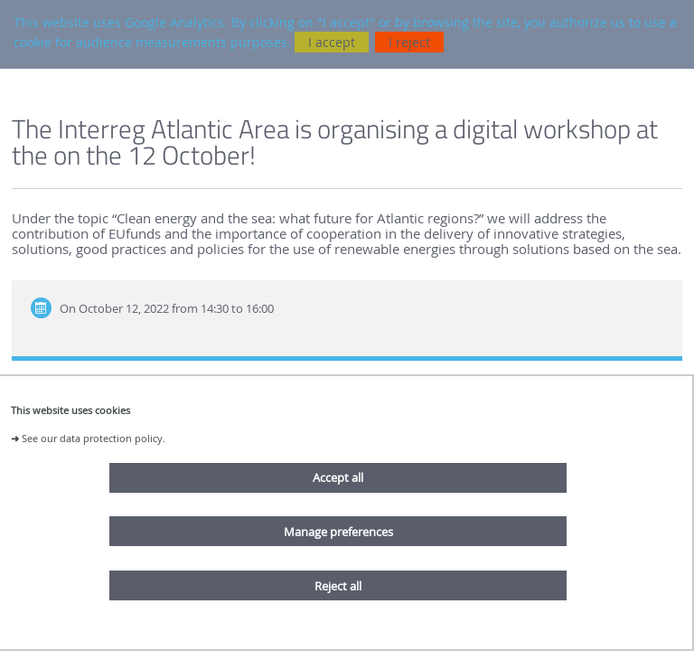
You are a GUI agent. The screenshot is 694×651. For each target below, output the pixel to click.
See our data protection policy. (93, 438)
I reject (409, 42)
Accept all (338, 477)
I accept (331, 42)
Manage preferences (338, 532)
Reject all (337, 586)
